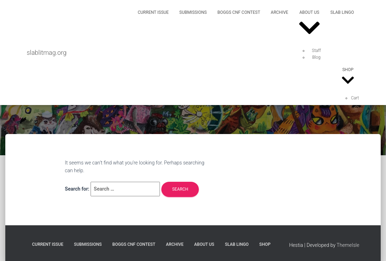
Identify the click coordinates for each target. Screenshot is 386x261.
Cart (355, 97)
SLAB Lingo (342, 12)
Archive (279, 12)
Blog (316, 57)
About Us (309, 25)
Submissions (193, 12)
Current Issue (153, 12)
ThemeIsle (347, 245)
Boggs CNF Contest (238, 12)
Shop (348, 77)
